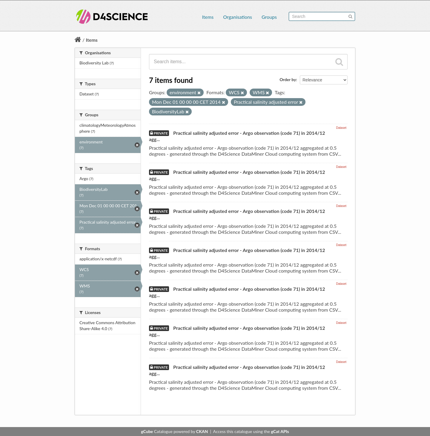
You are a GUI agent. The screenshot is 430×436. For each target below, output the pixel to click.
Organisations (237, 17)
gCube (147, 431)
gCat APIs (280, 431)
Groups (269, 17)
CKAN (202, 431)
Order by (288, 79)
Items (208, 17)
